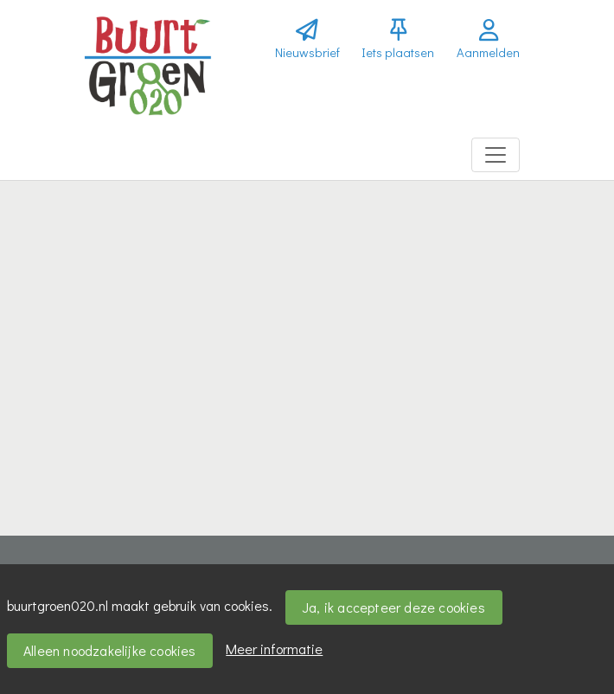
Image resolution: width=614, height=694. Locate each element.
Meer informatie (274, 648)
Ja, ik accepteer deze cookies (393, 607)
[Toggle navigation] (495, 155)
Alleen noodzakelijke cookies (109, 650)
